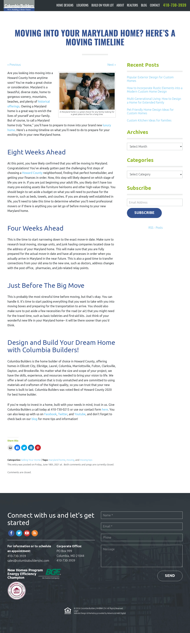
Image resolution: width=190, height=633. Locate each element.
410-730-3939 (16, 556)
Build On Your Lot (102, 5)
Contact (155, 5)
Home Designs (64, 5)
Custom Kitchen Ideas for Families (149, 120)
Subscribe (144, 212)
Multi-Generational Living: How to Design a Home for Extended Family (154, 100)
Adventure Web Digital (116, 613)
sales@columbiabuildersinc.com (28, 560)
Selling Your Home (31, 460)
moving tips (86, 460)
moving (70, 460)
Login (76, 611)
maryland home (57, 460)
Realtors (132, 5)
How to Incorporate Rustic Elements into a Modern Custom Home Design (154, 89)
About (120, 5)
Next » (111, 64)
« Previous (14, 64)
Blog (144, 5)
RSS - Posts (155, 227)
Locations (82, 5)
